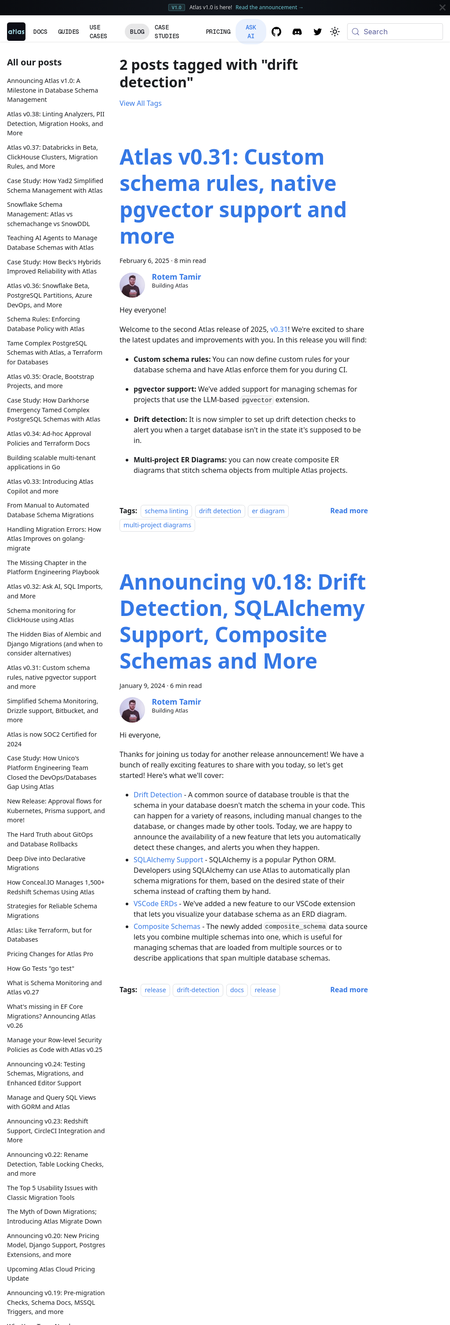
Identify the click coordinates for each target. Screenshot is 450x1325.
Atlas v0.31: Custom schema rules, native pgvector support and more (51, 677)
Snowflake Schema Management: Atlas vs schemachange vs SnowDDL (48, 213)
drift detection (220, 511)
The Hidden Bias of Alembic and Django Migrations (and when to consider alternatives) (55, 643)
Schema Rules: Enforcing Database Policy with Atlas (45, 324)
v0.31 (279, 329)
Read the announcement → (270, 7)
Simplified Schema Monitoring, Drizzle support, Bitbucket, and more (52, 710)
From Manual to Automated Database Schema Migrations (50, 510)
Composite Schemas (167, 926)
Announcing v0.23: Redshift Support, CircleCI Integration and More (56, 1130)
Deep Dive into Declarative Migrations (46, 863)
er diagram (268, 511)
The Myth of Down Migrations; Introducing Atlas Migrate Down (54, 1216)
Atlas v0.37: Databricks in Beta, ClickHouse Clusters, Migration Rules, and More (52, 156)
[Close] (442, 7)
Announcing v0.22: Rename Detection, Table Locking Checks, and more (55, 1163)
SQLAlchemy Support (168, 859)
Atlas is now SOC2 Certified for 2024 (52, 739)
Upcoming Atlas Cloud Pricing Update (51, 1274)
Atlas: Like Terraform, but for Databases (49, 935)
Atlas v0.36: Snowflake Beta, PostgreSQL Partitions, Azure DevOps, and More (49, 295)
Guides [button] (68, 32)
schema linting (166, 511)
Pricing (218, 32)
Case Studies (167, 31)
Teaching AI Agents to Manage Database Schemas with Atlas (52, 243)
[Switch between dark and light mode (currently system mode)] (335, 32)
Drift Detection (158, 794)
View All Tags (141, 103)
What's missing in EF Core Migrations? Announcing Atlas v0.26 (51, 1016)
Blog (137, 32)
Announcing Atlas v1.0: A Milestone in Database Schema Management (52, 90)
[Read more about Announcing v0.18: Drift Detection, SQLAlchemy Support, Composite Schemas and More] (349, 989)
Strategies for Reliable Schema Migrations (52, 911)
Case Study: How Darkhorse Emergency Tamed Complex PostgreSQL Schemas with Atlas (53, 409)
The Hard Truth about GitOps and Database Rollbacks (50, 839)
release (155, 990)
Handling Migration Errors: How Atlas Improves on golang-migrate (54, 538)
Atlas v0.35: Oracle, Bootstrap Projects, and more (50, 381)
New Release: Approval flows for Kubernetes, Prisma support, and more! (56, 810)
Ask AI (251, 31)
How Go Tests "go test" (40, 968)
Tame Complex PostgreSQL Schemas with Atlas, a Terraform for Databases (54, 352)
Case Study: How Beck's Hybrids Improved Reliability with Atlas (54, 267)
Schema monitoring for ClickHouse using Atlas (41, 615)
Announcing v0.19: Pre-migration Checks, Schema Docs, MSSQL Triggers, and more (56, 1302)
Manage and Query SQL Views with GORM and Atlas (51, 1102)
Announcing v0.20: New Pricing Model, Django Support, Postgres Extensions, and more (56, 1245)
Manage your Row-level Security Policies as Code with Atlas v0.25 (54, 1045)
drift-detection (198, 990)
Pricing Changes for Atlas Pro (50, 954)
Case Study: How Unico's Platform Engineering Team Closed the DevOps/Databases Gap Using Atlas (52, 772)
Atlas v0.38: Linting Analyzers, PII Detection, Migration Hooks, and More (56, 123)
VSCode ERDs (155, 903)
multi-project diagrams (157, 525)
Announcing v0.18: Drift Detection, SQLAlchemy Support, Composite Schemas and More (243, 621)
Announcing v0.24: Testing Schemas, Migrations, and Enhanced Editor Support (46, 1073)
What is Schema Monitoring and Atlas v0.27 (54, 988)
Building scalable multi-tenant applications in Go (51, 463)
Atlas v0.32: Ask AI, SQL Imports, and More (55, 591)
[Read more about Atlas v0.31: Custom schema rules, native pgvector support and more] (349, 510)
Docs (40, 32)
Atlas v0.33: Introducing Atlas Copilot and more (50, 486)
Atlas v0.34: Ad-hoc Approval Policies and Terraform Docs (49, 438)
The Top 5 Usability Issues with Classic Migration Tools (52, 1193)
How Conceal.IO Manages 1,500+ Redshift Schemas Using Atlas (56, 887)
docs (237, 990)
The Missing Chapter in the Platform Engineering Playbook (53, 567)
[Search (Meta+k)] (395, 31)
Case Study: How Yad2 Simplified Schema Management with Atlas (55, 185)
